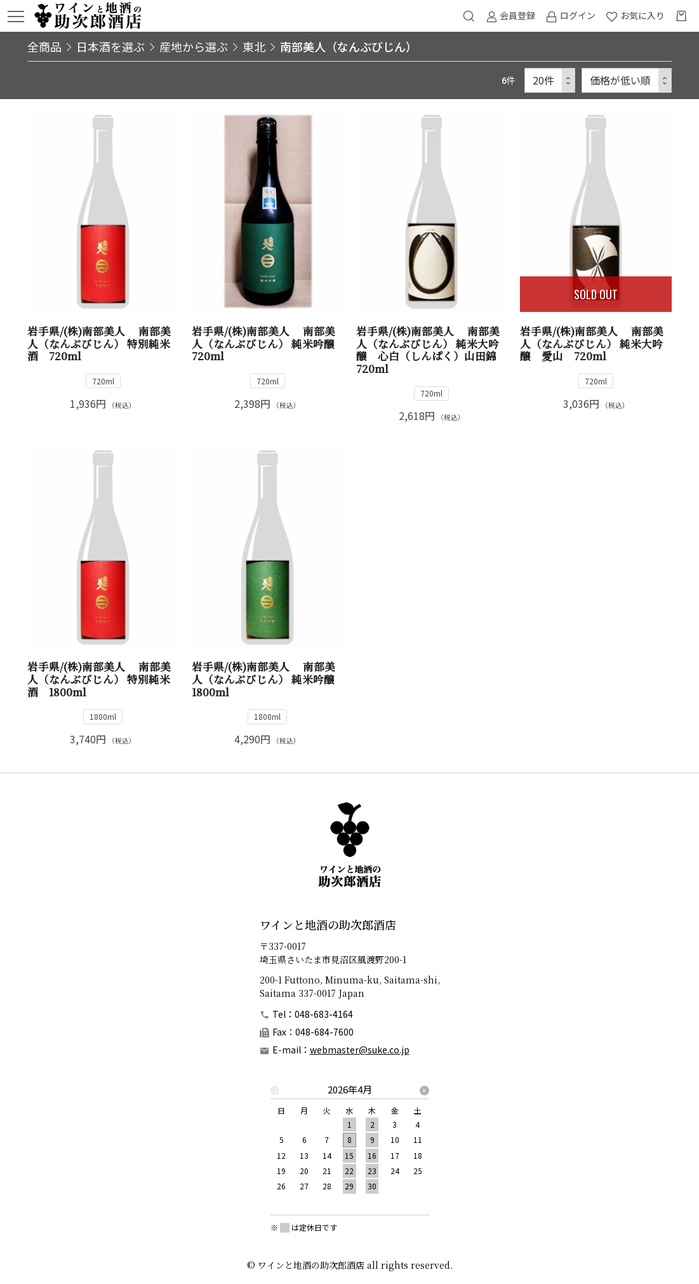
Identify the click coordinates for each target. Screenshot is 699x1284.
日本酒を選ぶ (110, 46)
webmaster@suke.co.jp (359, 1049)
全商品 (44, 46)
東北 (254, 46)
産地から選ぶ (193, 46)
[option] (349, 1142)
